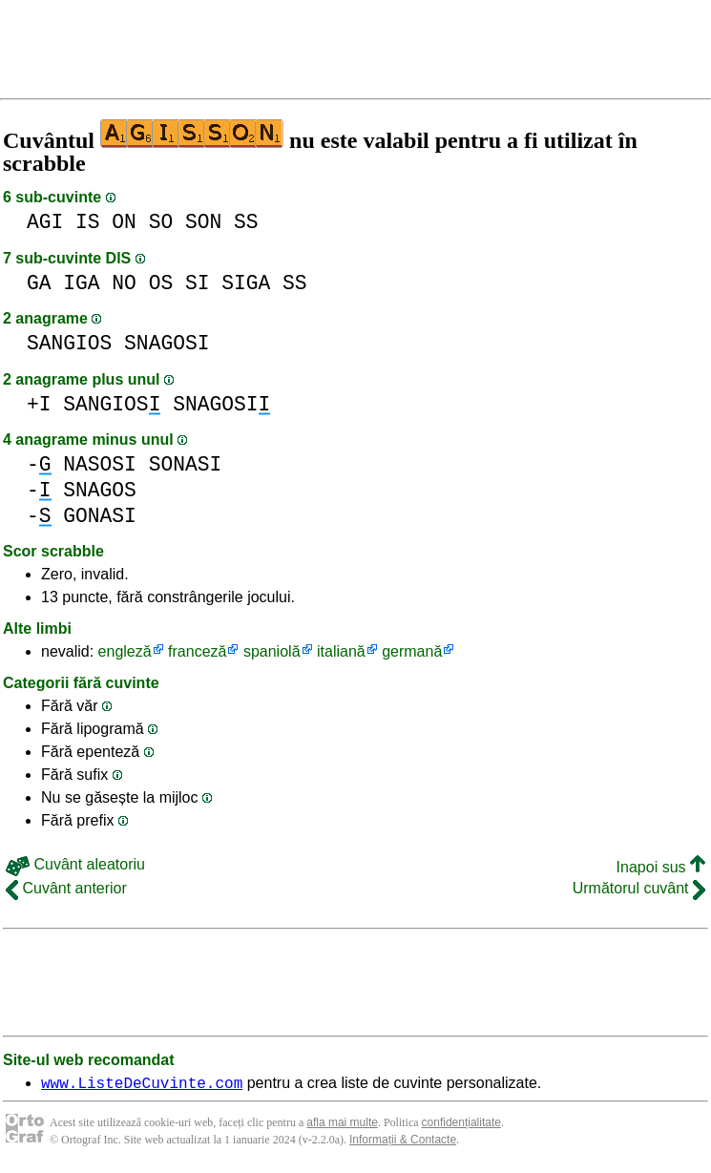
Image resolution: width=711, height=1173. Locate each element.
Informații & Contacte (402, 1142)
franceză (197, 651)
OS (161, 283)
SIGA (245, 283)
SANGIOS (69, 343)
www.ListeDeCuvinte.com (141, 1085)
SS (246, 222)
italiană (341, 651)
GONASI (99, 516)
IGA (81, 283)
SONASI (185, 464)
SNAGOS (99, 490)
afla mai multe (342, 1125)
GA (39, 283)
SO (161, 222)
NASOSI (99, 464)
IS (87, 222)
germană (412, 651)
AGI (45, 222)
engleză (125, 651)
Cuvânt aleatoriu (75, 864)
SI (197, 283)
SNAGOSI (166, 343)
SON (203, 222)
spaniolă (272, 651)
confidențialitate (461, 1125)
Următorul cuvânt (639, 888)
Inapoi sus (661, 867)
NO (124, 283)
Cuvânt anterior (66, 888)
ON (124, 222)
